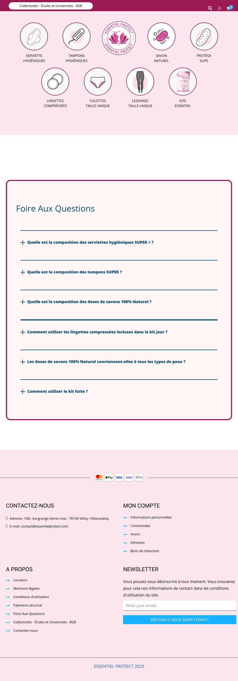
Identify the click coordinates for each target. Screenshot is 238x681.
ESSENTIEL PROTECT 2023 (119, 666)
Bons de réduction (144, 551)
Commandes (140, 526)
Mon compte (141, 505)
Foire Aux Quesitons (29, 614)
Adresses (137, 543)
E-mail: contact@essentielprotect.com (37, 526)
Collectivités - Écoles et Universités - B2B (50, 5)
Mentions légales (26, 589)
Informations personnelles (151, 518)
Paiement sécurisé (27, 606)
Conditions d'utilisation (31, 597)
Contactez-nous (25, 631)
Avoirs (135, 534)
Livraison (20, 580)
